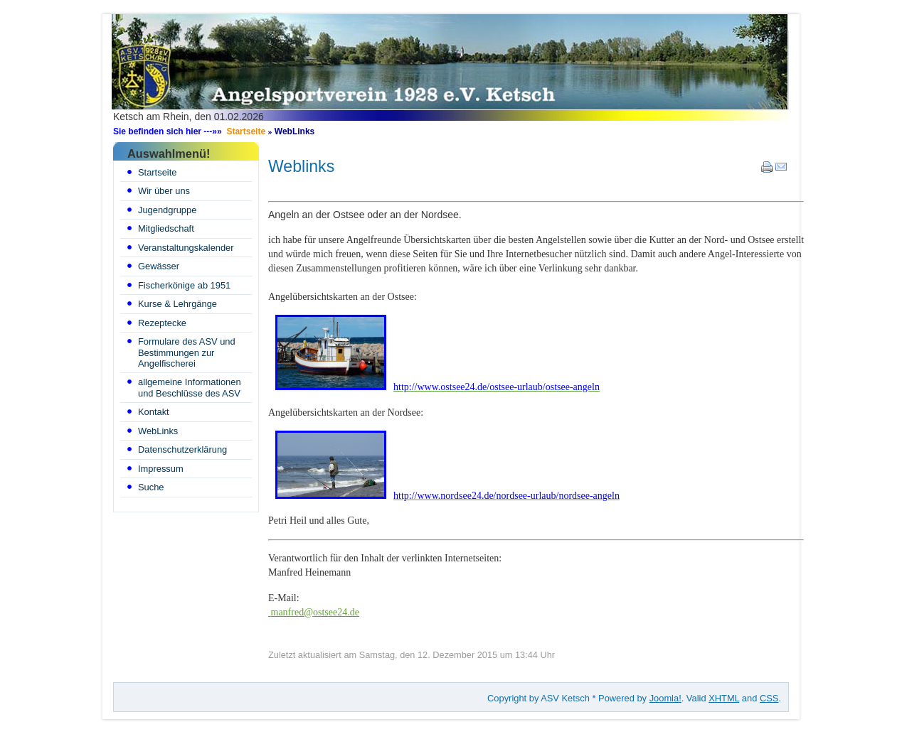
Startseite (245, 131)
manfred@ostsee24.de (315, 612)
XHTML (724, 698)
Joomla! (665, 698)
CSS (769, 698)
